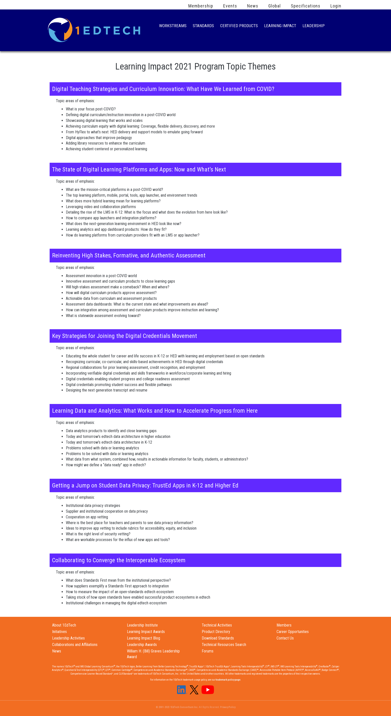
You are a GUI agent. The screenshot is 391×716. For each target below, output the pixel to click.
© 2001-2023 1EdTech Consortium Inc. (177, 707)
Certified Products (239, 26)
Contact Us (285, 638)
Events (230, 6)
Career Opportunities (293, 631)
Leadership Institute (142, 625)
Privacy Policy (227, 707)
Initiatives (59, 631)
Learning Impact (280, 26)
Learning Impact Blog (143, 638)
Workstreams (173, 26)
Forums (207, 651)
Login (335, 6)
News (252, 6)
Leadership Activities (68, 638)
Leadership (313, 26)
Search (336, 26)
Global (274, 6)
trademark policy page (228, 679)
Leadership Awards (142, 644)
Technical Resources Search (224, 644)
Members (284, 625)
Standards (203, 26)
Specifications (305, 6)
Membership (200, 6)
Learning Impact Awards (146, 631)
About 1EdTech (64, 625)
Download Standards (218, 638)
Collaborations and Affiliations (75, 644)
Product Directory (216, 631)
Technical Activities (217, 625)
